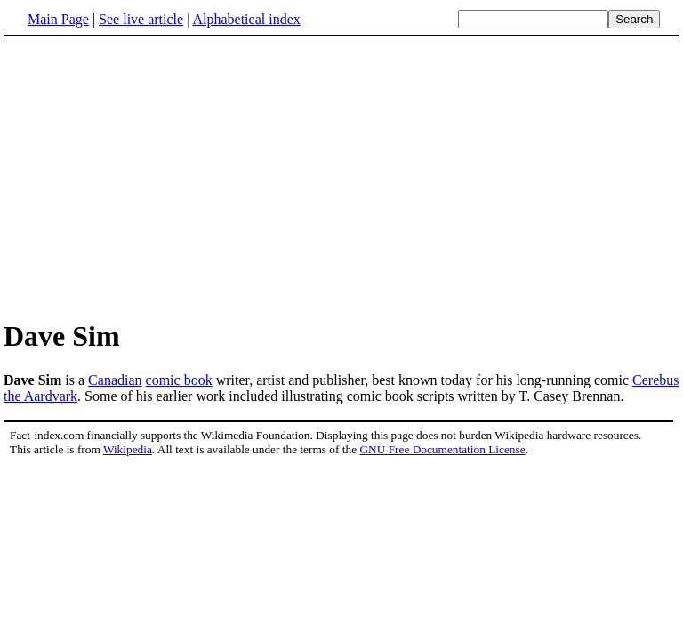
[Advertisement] (341, 176)
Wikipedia (127, 449)
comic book (179, 380)
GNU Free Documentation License (442, 449)
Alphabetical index (246, 19)
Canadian (114, 380)
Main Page (58, 19)
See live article (141, 19)
